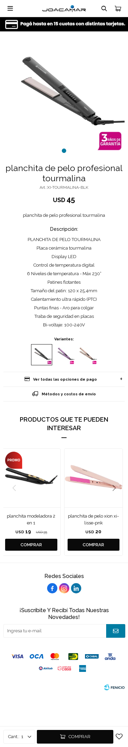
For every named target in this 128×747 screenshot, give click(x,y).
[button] (64, 151)
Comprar (79, 736)
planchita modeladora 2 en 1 (31, 519)
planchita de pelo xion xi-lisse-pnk (93, 519)
